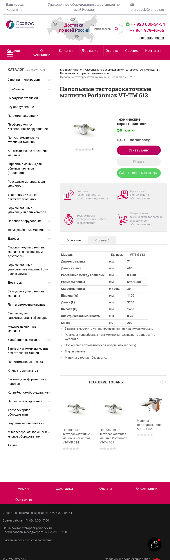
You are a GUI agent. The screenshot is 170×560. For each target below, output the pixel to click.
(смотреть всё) (35, 70)
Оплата (111, 50)
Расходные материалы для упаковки (27, 184)
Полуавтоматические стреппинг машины (23, 140)
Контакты (153, 50)
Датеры (13, 238)
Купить (139, 161)
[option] (76, 430)
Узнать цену (139, 150)
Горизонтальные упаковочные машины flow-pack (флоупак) (28, 269)
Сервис (131, 50)
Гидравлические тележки (26, 423)
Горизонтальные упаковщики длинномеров (27, 210)
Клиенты (66, 50)
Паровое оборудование (25, 221)
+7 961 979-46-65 (147, 30)
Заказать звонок (151, 38)
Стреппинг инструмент (24, 79)
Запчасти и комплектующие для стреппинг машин (28, 351)
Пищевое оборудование (25, 401)
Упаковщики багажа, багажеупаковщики (23, 197)
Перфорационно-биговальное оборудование (28, 127)
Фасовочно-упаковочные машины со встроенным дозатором (26, 252)
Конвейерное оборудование (28, 392)
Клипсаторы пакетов (23, 370)
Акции (12, 445)
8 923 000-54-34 (61, 512)
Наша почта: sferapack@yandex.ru (27, 528)
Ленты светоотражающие (26, 304)
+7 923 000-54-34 (147, 24)
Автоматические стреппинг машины (27, 153)
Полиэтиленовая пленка (25, 361)
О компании (42, 52)
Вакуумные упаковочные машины (26, 293)
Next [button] (165, 382)
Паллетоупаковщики (23, 115)
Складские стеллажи (23, 98)
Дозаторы (15, 282)
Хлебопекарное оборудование (19, 412)
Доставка (89, 50)
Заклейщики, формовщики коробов (27, 381)
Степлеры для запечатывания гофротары (27, 315)
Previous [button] (160, 382)
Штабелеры (16, 89)
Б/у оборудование (21, 107)
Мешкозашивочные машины (22, 329)
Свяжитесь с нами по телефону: (26, 512)
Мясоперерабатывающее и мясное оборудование (27, 434)
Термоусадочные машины (26, 230)
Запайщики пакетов (22, 339)
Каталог (14, 52)
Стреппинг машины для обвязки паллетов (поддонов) (25, 168)
